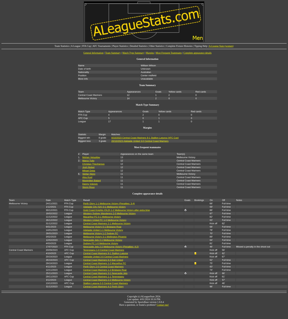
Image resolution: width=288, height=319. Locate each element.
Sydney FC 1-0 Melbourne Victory (100, 243)
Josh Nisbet (88, 167)
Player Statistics (120, 46)
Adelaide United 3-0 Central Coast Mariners (105, 256)
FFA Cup (86, 46)
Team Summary (113, 53)
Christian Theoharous (93, 164)
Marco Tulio (88, 160)
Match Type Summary (133, 53)
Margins (150, 53)
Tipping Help (200, 46)
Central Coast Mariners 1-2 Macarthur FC (104, 263)
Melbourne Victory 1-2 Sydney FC (100, 233)
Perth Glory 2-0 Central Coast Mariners (103, 266)
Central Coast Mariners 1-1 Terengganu (103, 276)
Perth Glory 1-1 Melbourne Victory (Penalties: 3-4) (109, 203)
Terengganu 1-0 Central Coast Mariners (103, 250)
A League (75, 46)
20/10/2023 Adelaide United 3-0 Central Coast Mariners (139, 141)
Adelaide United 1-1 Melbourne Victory (103, 230)
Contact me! (163, 305)
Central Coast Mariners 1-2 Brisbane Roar (105, 270)
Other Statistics (156, 46)
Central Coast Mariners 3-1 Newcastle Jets (105, 273)
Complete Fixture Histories (179, 46)
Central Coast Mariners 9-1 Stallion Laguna (105, 253)
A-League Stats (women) (221, 46)
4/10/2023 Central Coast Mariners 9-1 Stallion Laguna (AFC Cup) (145, 137)
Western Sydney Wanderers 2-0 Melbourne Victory (109, 213)
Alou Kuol (87, 177)
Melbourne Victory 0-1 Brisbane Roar (102, 226)
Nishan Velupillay (91, 157)
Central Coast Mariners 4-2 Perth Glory (103, 286)
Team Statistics (62, 46)
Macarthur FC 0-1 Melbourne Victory (102, 216)
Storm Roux (88, 187)
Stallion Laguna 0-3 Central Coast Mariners (105, 283)
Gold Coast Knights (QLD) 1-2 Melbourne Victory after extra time (116, 210)
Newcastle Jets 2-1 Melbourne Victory (102, 240)
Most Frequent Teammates (169, 53)
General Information (93, 53)
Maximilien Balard (91, 180)
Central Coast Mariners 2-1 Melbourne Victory (107, 223)
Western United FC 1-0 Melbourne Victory (104, 220)
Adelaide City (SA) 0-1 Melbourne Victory (104, 206)
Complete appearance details (197, 53)
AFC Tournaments (102, 46)
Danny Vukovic (90, 184)
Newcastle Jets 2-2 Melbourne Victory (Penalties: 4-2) (111, 246)
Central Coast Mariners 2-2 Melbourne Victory (107, 280)
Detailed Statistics (138, 46)
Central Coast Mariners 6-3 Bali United (103, 260)
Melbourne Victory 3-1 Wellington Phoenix (105, 236)
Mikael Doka (88, 170)
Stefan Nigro (88, 174)
